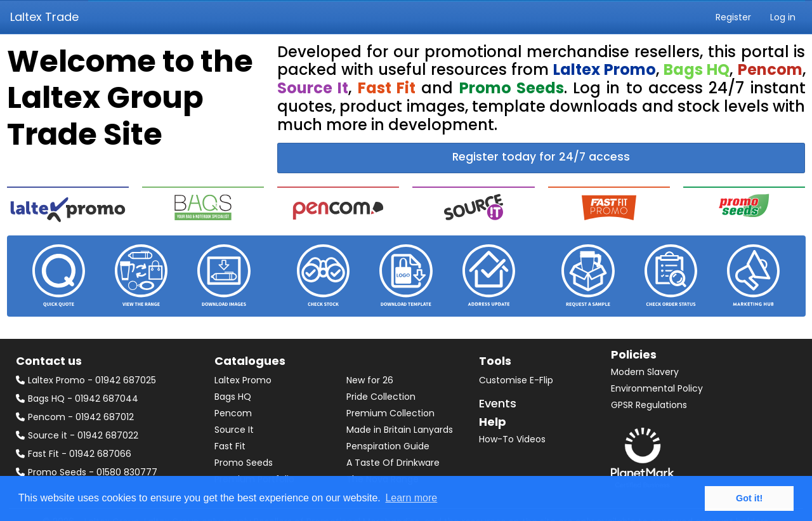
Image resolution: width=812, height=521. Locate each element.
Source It (234, 429)
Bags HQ (232, 396)
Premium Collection (390, 413)
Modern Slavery (645, 372)
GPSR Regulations (649, 405)
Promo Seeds (243, 462)
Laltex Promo (243, 380)
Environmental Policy (657, 388)
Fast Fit (230, 446)
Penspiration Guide (387, 446)
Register (733, 17)
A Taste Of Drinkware (393, 462)
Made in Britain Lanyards (399, 429)
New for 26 (369, 380)
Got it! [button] (749, 498)
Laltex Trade (44, 17)
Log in (783, 17)
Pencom (233, 413)
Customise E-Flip (516, 380)
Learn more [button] (411, 497)
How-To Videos (512, 439)
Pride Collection (381, 396)
